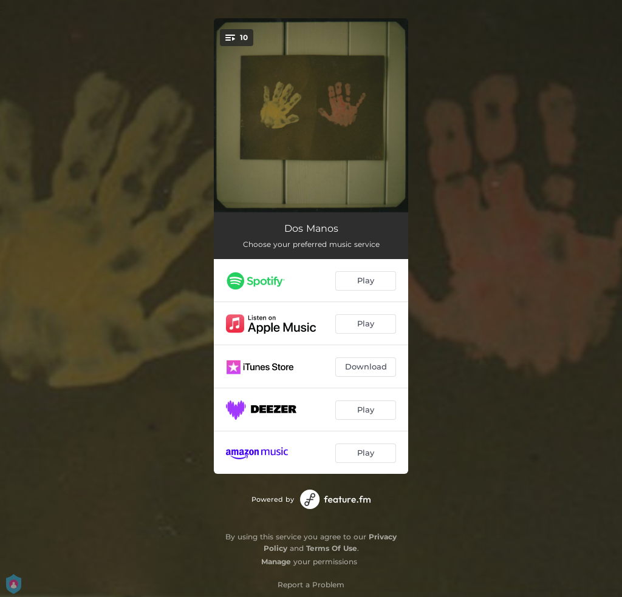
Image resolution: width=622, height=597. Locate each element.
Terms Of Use (331, 548)
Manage (276, 561)
